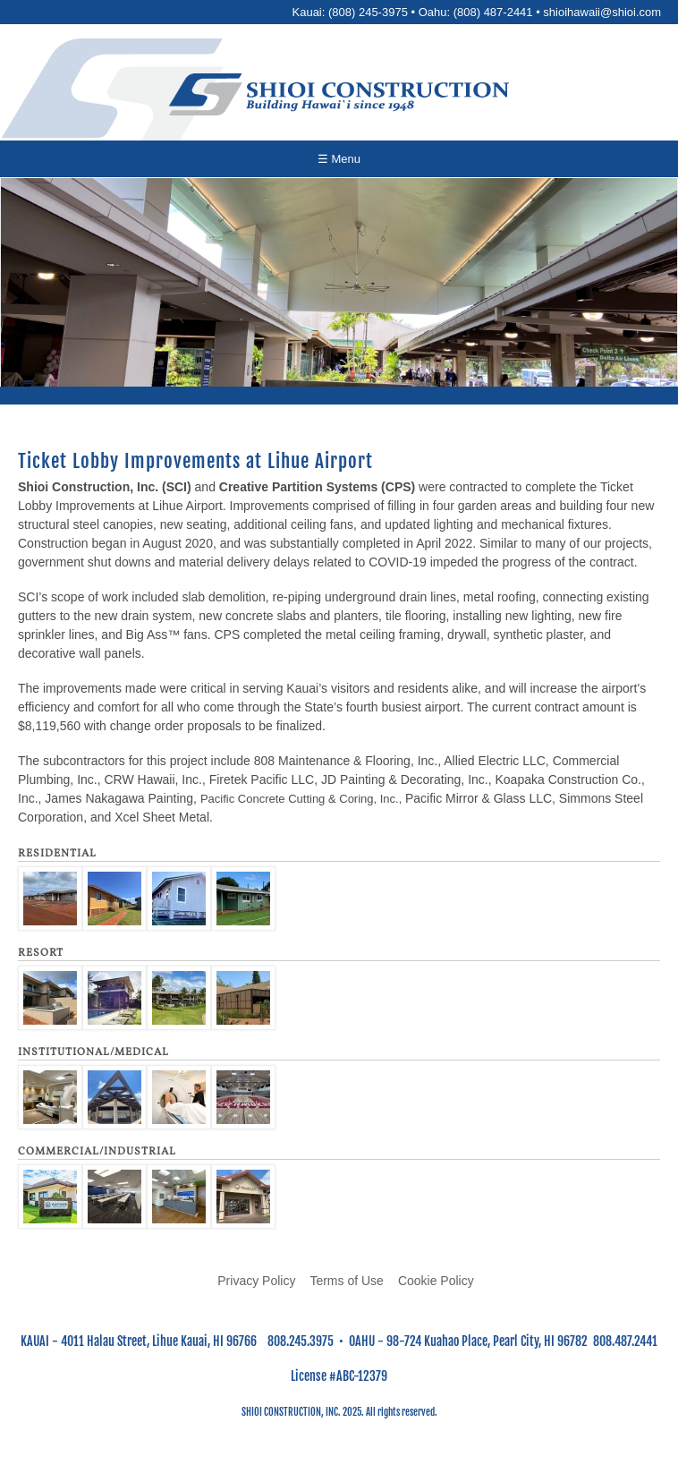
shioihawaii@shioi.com (602, 12)
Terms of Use (346, 1280)
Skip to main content (339, 0)
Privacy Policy (256, 1280)
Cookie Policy (436, 1280)
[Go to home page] (339, 94)
